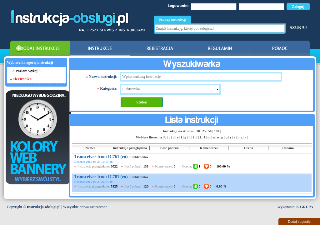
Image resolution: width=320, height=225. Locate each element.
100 (216, 131)
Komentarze (209, 148)
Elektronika (139, 157)
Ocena (248, 148)
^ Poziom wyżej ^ (26, 71)
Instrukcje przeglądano (130, 148)
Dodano (288, 148)
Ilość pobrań (169, 148)
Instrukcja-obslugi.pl (44, 207)
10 (198, 131)
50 (210, 131)
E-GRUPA (304, 207)
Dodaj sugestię (299, 221)
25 (204, 131)
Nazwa (90, 148)
